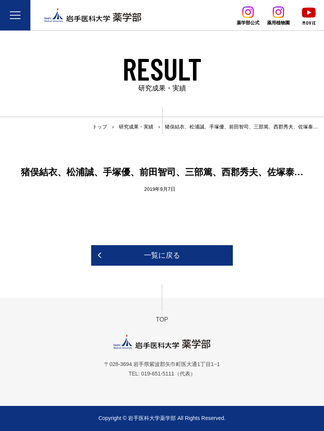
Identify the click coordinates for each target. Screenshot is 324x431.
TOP (162, 319)
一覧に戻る (162, 255)
